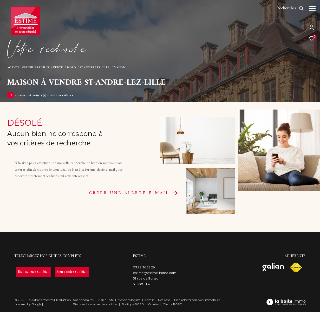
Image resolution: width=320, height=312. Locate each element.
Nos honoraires (83, 300)
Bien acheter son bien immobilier (197, 300)
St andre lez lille (95, 67)
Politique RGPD (133, 304)
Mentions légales (129, 300)
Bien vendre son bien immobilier (95, 304)
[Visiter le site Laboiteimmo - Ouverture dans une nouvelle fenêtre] (286, 302)
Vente (58, 67)
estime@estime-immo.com (154, 273)
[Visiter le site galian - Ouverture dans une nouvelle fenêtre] (273, 267)
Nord (71, 67)
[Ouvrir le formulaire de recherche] (287, 8)
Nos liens (164, 300)
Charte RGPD (172, 304)
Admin (149, 300)
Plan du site (106, 300)
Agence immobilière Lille (28, 67)
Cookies (153, 304)
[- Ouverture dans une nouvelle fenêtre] (33, 272)
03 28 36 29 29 (144, 267)
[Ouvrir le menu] (312, 8)
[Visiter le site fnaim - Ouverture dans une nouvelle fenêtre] (295, 268)
